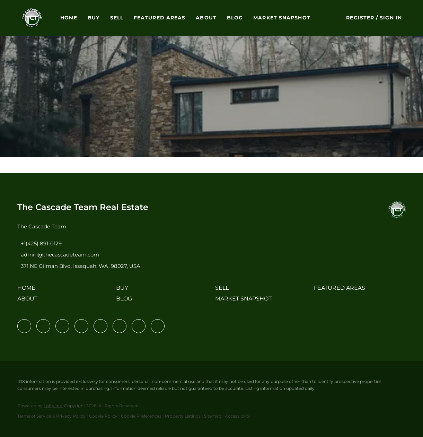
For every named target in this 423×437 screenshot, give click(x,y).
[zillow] (81, 326)
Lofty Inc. (53, 405)
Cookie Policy (103, 416)
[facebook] (24, 326)
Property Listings (183, 416)
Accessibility (237, 416)
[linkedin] (43, 326)
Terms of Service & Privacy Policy (51, 416)
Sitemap (212, 416)
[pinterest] (139, 326)
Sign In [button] (391, 18)
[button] (32, 18)
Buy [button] (93, 18)
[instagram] (100, 326)
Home (68, 18)
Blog (235, 18)
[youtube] (119, 326)
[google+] (158, 326)
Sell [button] (116, 18)
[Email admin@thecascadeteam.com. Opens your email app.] (58, 254)
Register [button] (360, 18)
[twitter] (62, 326)
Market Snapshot (281, 18)
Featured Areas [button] (159, 18)
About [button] (206, 18)
